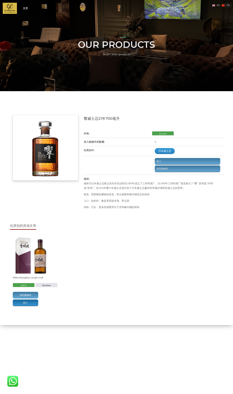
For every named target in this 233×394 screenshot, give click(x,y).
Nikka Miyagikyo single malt (28, 277)
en (218, 5)
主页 (25, 8)
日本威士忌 (164, 151)
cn (228, 5)
